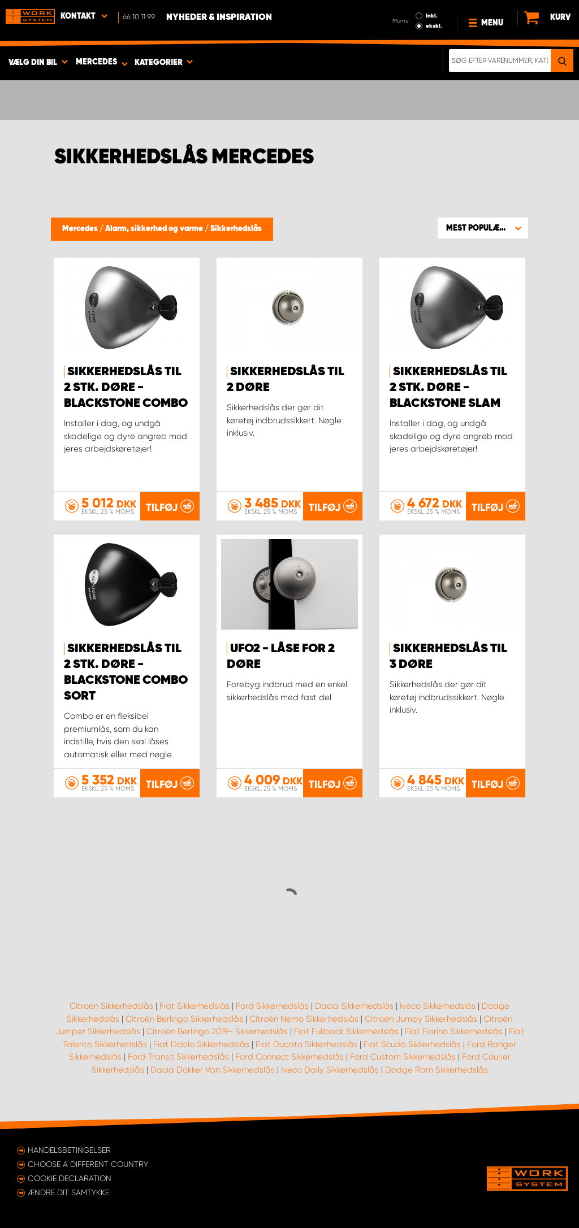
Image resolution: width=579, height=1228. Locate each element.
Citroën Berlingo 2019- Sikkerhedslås (217, 1031)
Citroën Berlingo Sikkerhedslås (184, 1019)
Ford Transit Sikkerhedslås (178, 1057)
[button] (483, 228)
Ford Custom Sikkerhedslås (403, 1057)
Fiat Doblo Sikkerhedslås (201, 1044)
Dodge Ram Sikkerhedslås (436, 1070)
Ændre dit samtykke (68, 1192)
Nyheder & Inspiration (219, 17)
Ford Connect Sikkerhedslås (289, 1057)
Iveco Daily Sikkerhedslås (330, 1070)
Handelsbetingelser (69, 1150)
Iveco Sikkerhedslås (438, 1006)
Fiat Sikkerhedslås (194, 1006)
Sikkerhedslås (236, 229)
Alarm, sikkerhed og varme (155, 229)
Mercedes (81, 229)
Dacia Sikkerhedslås (354, 1006)
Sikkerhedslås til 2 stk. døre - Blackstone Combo (126, 388)
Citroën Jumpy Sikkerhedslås (421, 1019)
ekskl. (434, 26)
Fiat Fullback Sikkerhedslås (346, 1031)
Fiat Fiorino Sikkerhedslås (454, 1031)
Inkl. (432, 16)
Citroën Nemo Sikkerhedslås (303, 1019)
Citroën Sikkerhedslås (111, 1006)
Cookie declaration (69, 1178)
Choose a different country (88, 1164)
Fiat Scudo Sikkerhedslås (412, 1044)
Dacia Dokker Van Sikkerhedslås (212, 1070)
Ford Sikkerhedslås (272, 1006)
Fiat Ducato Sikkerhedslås (306, 1044)
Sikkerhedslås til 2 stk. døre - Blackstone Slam (448, 388)
